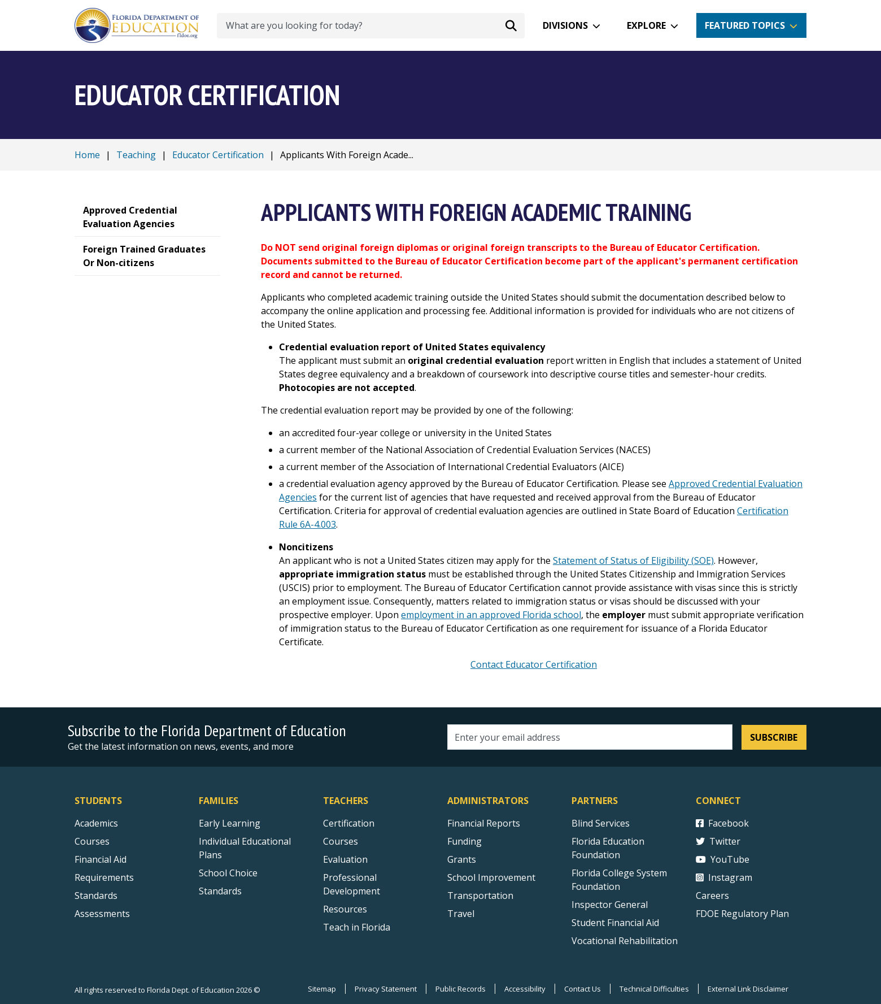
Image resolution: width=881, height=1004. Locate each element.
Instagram (724, 877)
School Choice (228, 873)
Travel (460, 913)
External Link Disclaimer (748, 989)
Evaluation (345, 859)
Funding (464, 841)
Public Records (460, 989)
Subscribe (773, 737)
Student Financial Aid (615, 922)
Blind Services (601, 823)
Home (87, 155)
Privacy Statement (386, 989)
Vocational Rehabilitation (625, 941)
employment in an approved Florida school (491, 615)
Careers (712, 895)
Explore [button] (646, 25)
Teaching (136, 155)
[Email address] (589, 737)
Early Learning (229, 823)
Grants (461, 859)
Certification (348, 823)
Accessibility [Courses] (525, 989)
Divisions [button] (565, 25)
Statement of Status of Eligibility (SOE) (633, 560)
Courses (92, 841)
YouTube (722, 859)
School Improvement (491, 877)
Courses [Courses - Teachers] (340, 841)
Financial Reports (483, 823)
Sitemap (322, 989)
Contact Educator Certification (533, 664)
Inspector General (610, 904)
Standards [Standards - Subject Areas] (96, 895)
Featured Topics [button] (745, 25)
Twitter (718, 841)
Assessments (102, 913)
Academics (96, 823)
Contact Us (582, 989)
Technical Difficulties (654, 989)
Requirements (104, 877)
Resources (345, 909)
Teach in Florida (356, 927)
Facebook (722, 823)
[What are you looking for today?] (371, 25)
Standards (220, 891)
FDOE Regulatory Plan (742, 913)
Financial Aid (101, 859)
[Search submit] (511, 25)
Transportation (480, 895)
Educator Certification (218, 155)
